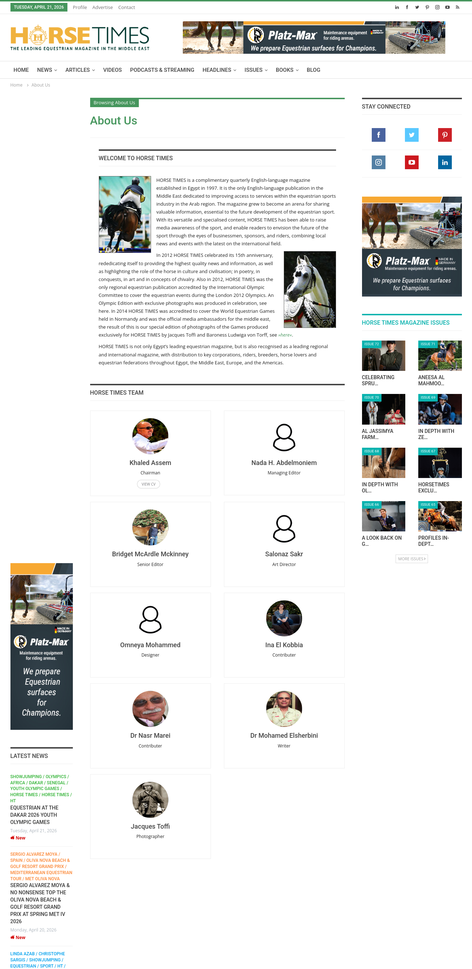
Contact (126, 7)
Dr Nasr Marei (150, 735)
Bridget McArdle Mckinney (150, 554)
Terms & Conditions (153, 947)
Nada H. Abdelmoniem (284, 462)
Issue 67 (428, 451)
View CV (148, 484)
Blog (314, 70)
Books (285, 70)
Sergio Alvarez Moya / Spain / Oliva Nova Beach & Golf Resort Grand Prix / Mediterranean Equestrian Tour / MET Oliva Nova (41, 401)
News (44, 70)
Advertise (102, 7)
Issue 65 (428, 505)
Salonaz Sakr (284, 554)
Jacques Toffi (150, 826)
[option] (41, 475)
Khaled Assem (150, 462)
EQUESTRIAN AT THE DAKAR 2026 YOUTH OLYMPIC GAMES (34, 349)
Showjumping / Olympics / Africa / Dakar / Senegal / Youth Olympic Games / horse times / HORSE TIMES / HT (41, 323)
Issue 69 (428, 397)
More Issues (411, 558)
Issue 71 (428, 344)
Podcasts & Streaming (162, 70)
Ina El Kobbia (284, 645)
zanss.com (46, 958)
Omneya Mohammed (150, 645)
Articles (77, 70)
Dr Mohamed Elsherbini (284, 735)
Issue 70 (372, 397)
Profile (80, 7)
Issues (253, 70)
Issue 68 (372, 451)
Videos (112, 70)
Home (21, 70)
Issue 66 (372, 505)
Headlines (217, 70)
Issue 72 (372, 344)
